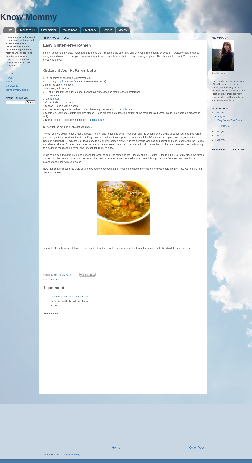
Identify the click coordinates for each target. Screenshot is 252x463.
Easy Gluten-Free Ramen (230, 120)
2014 (218, 131)
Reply (54, 305)
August (222, 116)
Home (116, 447)
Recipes (107, 30)
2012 (218, 140)
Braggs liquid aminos (61, 81)
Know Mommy (28, 17)
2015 (218, 112)
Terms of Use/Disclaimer (18, 90)
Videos (122, 30)
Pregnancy (89, 30)
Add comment (51, 313)
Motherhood (70, 30)
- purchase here (96, 119)
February (223, 126)
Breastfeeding (26, 30)
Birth (9, 30)
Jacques (55, 296)
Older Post (196, 447)
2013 (218, 135)
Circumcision (49, 30)
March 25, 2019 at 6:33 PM (74, 296)
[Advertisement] (123, 420)
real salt (54, 99)
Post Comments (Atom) (68, 454)
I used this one (123, 109)
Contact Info (12, 85)
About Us (10, 81)
